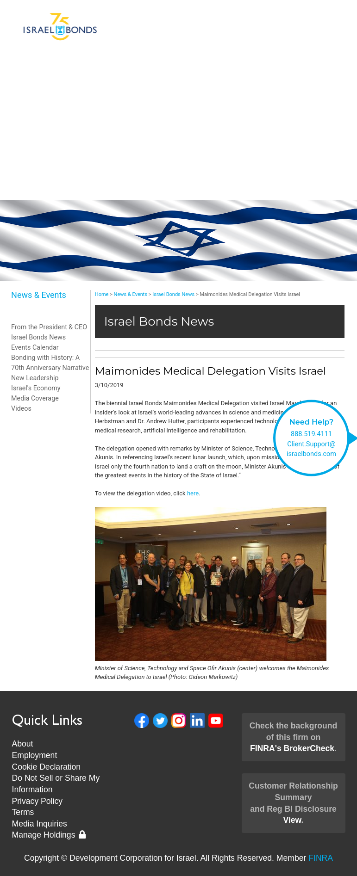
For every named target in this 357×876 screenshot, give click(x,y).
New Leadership (178, 172)
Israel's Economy (36, 388)
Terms (23, 812)
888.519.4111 (311, 434)
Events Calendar (35, 347)
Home (102, 294)
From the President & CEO (49, 327)
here (193, 493)
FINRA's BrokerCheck (292, 748)
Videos (21, 408)
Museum (179, 190)
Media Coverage (35, 398)
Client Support (179, 135)
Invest (178, 98)
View (292, 820)
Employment (34, 755)
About (22, 743)
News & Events (178, 153)
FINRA (320, 858)
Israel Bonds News (38, 337)
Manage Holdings (49, 834)
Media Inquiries (39, 823)
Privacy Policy (37, 801)
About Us (179, 116)
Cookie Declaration (46, 766)
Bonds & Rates (178, 79)
